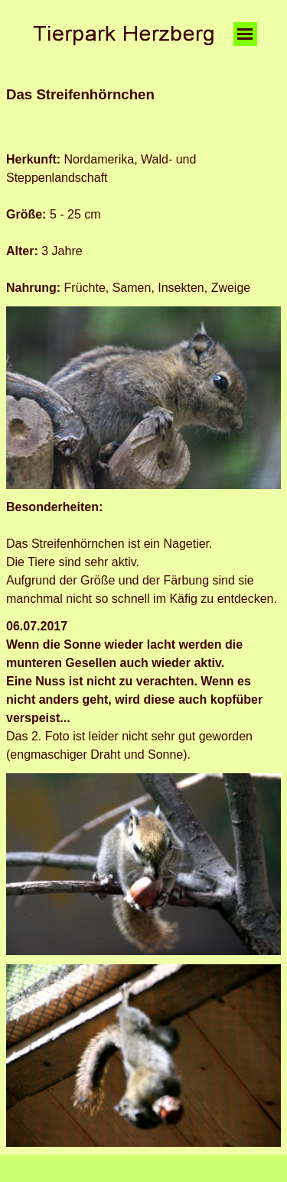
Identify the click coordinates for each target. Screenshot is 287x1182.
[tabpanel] (143, 113)
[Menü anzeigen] (245, 34)
